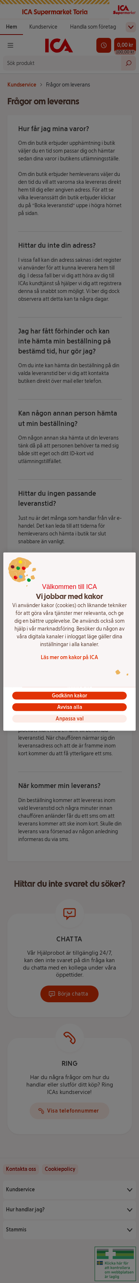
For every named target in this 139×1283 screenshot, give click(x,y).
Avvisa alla (69, 707)
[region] (69, 641)
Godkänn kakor (69, 696)
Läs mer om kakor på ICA (69, 657)
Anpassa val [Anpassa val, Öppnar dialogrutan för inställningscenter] (70, 719)
